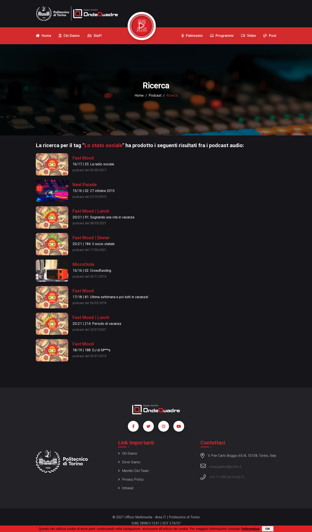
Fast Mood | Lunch (91, 211)
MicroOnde (83, 264)
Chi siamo (127, 453)
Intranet (125, 488)
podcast (155, 95)
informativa (251, 529)
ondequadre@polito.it (220, 466)
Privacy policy (131, 479)
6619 (240, 477)
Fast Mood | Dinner (91, 237)
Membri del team (133, 471)
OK (267, 529)
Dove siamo (129, 462)
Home (139, 95)
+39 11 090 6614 (222, 477)
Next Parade (85, 184)
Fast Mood (83, 158)
